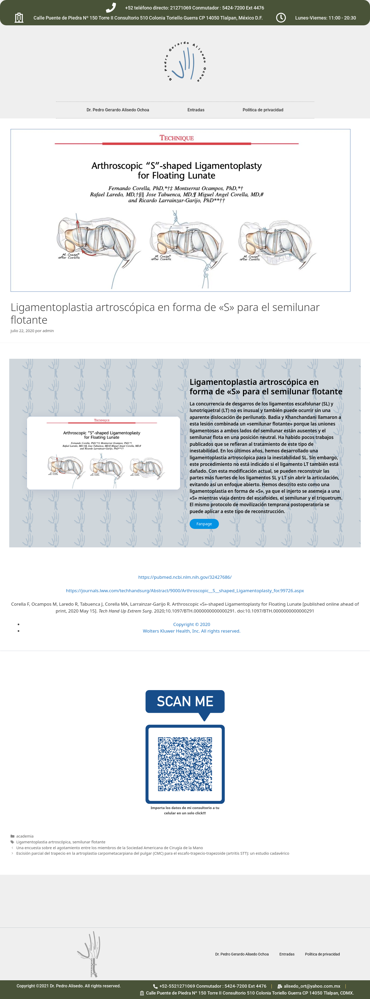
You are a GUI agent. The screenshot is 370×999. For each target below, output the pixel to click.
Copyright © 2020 (191, 624)
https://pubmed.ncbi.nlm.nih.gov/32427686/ (185, 577)
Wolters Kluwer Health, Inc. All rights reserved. (192, 631)
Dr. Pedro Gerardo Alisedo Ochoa (118, 109)
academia (25, 836)
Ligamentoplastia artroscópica (43, 841)
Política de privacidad (263, 109)
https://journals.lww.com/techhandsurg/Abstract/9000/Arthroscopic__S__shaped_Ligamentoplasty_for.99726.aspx (185, 590)
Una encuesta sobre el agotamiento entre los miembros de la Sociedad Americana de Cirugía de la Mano (109, 847)
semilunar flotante (88, 841)
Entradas (196, 109)
